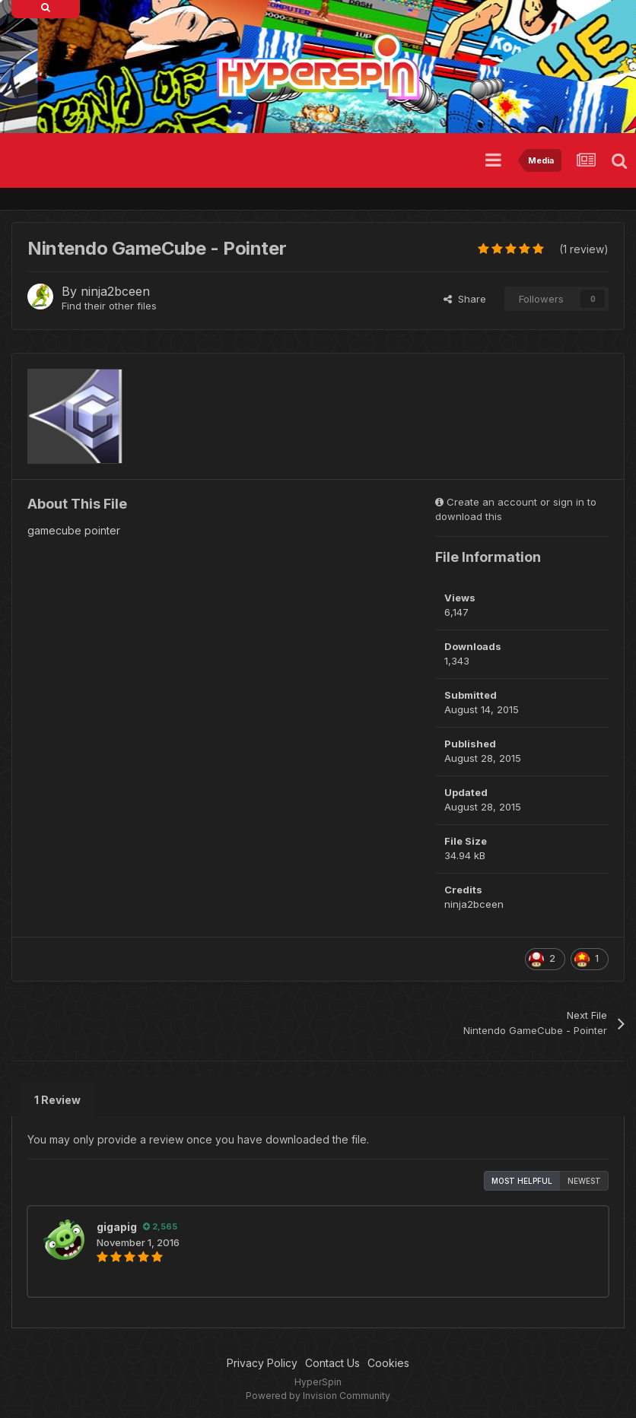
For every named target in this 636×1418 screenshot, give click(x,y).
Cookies (388, 1362)
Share (465, 299)
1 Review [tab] (57, 1099)
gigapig (117, 1226)
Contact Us (332, 1362)
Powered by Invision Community (318, 1395)
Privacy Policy (262, 1362)
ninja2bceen (115, 291)
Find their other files (109, 306)
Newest (584, 1180)
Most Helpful (521, 1180)
